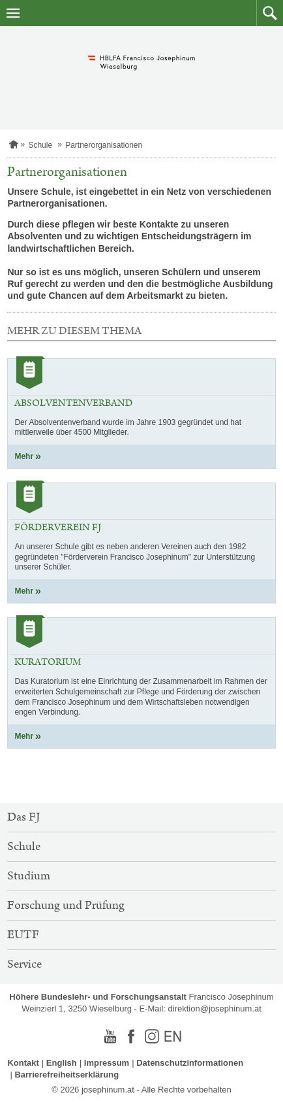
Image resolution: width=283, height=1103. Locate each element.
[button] (269, 13)
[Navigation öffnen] (13, 13)
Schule (40, 145)
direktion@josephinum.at (214, 1008)
